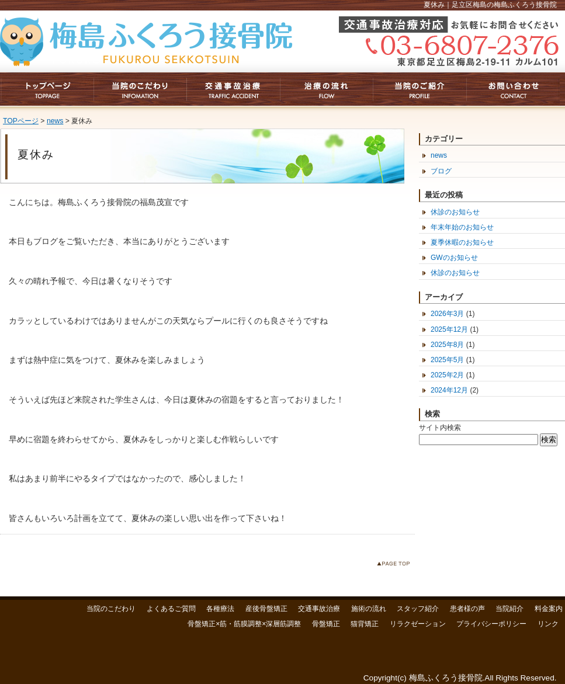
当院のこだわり (111, 609)
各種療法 (220, 609)
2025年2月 (447, 375)
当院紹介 (509, 609)
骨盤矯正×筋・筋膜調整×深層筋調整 (244, 624)
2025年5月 (447, 360)
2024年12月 (449, 390)
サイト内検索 (440, 427)
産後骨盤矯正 (266, 609)
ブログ (441, 171)
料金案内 (549, 609)
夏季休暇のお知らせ (462, 242)
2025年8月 (447, 345)
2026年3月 (447, 314)
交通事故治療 (319, 609)
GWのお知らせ (454, 258)
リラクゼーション (418, 624)
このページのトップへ (396, 565)
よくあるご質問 (171, 609)
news (55, 121)
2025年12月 (449, 329)
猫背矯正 (365, 624)
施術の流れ (368, 609)
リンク (548, 624)
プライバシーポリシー (491, 624)
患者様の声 (467, 609)
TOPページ (21, 121)
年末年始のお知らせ (462, 227)
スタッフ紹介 (418, 609)
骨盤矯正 (326, 624)
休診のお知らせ (455, 212)
